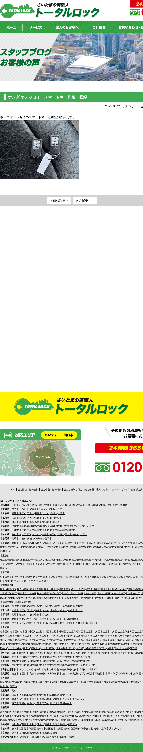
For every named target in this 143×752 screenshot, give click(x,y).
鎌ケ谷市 (78, 547)
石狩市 (22, 505)
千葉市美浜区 (93, 543)
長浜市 (15, 656)
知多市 (100, 644)
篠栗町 (105, 720)
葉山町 (127, 597)
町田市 (119, 564)
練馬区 (118, 559)
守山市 (38, 656)
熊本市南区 (69, 728)
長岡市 (15, 606)
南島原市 (72, 724)
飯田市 (94, 623)
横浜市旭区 (23, 589)
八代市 (117, 728)
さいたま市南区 (40, 580)
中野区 (126, 559)
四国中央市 (66, 703)
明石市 (13, 686)
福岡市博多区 (32, 711)
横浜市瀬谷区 (135, 589)
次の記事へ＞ (85, 200)
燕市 (70, 606)
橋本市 (17, 669)
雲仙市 (48, 724)
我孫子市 (101, 547)
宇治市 (56, 665)
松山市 (30, 703)
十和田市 (51, 509)
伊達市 (73, 505)
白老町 (81, 505)
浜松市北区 (32, 652)
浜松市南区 (96, 652)
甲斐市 (22, 619)
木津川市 (90, 665)
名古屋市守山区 (128, 635)
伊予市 (15, 703)
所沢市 (28, 576)
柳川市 (105, 715)
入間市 (21, 576)
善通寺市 (34, 699)
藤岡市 (48, 538)
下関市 (22, 694)
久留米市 (36, 715)
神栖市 (71, 530)
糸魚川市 (47, 606)
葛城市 (78, 661)
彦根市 (22, 656)
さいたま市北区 (107, 576)
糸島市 (80, 715)
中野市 (15, 623)
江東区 (51, 559)
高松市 (58, 699)
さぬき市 (67, 699)
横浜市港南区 (93, 589)
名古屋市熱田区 (126, 631)
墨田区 (34, 559)
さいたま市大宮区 (125, 576)
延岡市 (15, 732)
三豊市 (25, 699)
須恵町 (128, 720)
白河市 (80, 526)
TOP (13, 489)
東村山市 (62, 564)
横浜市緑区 (43, 593)
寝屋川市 (24, 673)
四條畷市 (41, 673)
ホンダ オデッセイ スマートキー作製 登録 (47, 97)
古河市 (30, 530)
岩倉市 (44, 648)
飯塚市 (45, 715)
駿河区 (127, 652)
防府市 (52, 694)
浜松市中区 (84, 652)
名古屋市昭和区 (57, 631)
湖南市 (79, 656)
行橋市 (123, 715)
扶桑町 (87, 648)
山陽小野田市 (34, 694)
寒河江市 (24, 521)
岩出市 (47, 669)
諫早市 (40, 724)
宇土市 (102, 728)
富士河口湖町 (64, 619)
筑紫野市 (71, 715)
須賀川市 (71, 526)
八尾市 (83, 673)
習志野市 (31, 543)
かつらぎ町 (27, 669)
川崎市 (65, 593)
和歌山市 (56, 669)
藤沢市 (72, 597)
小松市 (30, 614)
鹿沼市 (45, 534)
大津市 (30, 656)
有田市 (82, 669)
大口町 (79, 648)
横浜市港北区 (107, 589)
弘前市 (42, 509)
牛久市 (45, 530)
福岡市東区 (6, 711)
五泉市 (38, 606)
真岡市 (60, 534)
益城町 (94, 728)
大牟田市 (54, 715)
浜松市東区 (59, 652)
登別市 (88, 505)
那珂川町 (58, 720)
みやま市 (15, 720)
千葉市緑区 (136, 543)
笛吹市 (52, 619)
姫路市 (3, 682)
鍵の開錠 (22, 489)
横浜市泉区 (64, 589)
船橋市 (15, 543)
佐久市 (63, 623)
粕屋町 (74, 720)
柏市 (93, 547)
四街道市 (49, 543)
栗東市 (71, 656)
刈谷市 (21, 644)
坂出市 (50, 699)
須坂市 (30, 623)
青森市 (35, 509)
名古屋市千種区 (13, 635)
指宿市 (72, 737)
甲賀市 (86, 656)
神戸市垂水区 (106, 682)
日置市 (32, 737)
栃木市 (75, 534)
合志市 (87, 728)
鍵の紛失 (56, 489)
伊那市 (86, 623)
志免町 (67, 720)
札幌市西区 (107, 505)
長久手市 (69, 644)
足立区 (3, 559)
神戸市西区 (119, 682)
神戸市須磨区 (91, 682)
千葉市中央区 (123, 543)
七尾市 (15, 614)
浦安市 (54, 547)
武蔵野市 (12, 564)
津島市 (95, 648)
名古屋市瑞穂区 (91, 640)
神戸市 (11, 682)
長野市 (22, 623)
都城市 (45, 732)
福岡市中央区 (74, 711)
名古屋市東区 (61, 640)
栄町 (117, 547)
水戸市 (22, 530)
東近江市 (55, 656)
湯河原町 (27, 602)
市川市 (22, 543)
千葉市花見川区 (63, 543)
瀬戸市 (77, 644)
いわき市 (89, 526)
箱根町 (11, 602)
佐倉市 (40, 543)
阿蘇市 (79, 728)
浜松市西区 (71, 652)
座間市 (49, 597)
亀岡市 (30, 665)
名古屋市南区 (125, 640)
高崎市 (15, 538)
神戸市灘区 (33, 682)
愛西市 (102, 648)
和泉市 (134, 673)
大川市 (24, 720)
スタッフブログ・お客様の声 (127, 489)
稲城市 (104, 564)
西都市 (30, 732)
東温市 (22, 703)
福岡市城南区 (88, 711)
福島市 (22, 526)
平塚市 (64, 597)
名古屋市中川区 (91, 631)
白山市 (45, 614)
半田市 (108, 644)
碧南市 (44, 644)
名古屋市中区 (27, 631)
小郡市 (139, 715)
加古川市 (4, 686)
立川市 (137, 564)
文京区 (64, 559)
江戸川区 (43, 559)
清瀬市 (31, 564)
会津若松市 (53, 526)
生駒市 (22, 661)
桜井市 (70, 661)
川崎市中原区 (104, 593)
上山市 (56, 521)
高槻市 (32, 673)
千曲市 (38, 623)
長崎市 (63, 724)
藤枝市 (134, 652)
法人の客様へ (103, 489)
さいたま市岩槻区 (70, 576)
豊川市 (6, 644)
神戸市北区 (21, 682)
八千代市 (45, 547)
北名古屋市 (62, 648)
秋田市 (30, 517)
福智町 (136, 720)
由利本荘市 (56, 517)
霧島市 (25, 737)
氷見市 (15, 610)
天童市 (40, 521)
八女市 (131, 715)
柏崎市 (30, 606)
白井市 (87, 547)
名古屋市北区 (12, 640)
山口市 (15, 694)
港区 (112, 559)
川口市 (13, 576)
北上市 (45, 513)
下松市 (68, 694)
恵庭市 (48, 505)
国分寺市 (80, 564)
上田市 (45, 623)
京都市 (15, 665)
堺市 (117, 673)
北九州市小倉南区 (124, 711)
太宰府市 (115, 715)
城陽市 (71, 665)
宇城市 (110, 728)
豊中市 (65, 673)
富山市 (79, 610)
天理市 (42, 661)
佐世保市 (16, 724)
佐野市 (52, 534)
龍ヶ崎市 (62, 530)
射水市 (45, 610)
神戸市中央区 (47, 682)
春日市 (63, 715)
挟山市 (36, 576)
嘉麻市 (6, 720)
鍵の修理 (89, 489)
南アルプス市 (42, 619)
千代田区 (96, 559)
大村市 (32, 724)
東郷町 (139, 644)
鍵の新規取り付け (73, 489)
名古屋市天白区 (28, 640)
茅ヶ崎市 (81, 597)
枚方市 (15, 673)
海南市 (75, 669)
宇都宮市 (16, 534)
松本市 (71, 623)
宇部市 (45, 694)
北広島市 (31, 505)
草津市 (63, 656)
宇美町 (82, 720)
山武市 (138, 547)
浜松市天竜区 (19, 652)
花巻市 (38, 513)
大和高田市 (61, 661)
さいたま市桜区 (23, 580)
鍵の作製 (45, 489)
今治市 (38, 703)
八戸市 (60, 509)
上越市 (22, 606)
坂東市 (38, 530)
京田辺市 (80, 665)
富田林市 (110, 673)
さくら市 (36, 534)
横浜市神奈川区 (8, 589)
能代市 (22, 517)
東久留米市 (41, 564)
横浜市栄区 (121, 589)
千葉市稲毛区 (79, 543)
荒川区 (18, 559)
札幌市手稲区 (120, 505)
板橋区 (72, 559)
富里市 (28, 547)
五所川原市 (25, 509)
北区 (58, 559)
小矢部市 (55, 610)
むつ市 (15, 509)
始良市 (17, 737)
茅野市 (79, 623)
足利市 (68, 534)
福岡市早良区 (46, 711)
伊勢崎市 (39, 538)
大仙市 (38, 517)
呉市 (14, 690)
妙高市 (56, 606)
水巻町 (113, 720)
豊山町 (71, 648)
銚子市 (6, 551)
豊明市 (29, 644)
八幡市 (63, 665)
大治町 (125, 648)
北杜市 (15, 619)
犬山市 (11, 648)
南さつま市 (53, 737)
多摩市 (111, 564)
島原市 (56, 724)
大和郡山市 (33, 661)
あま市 (118, 648)
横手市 (45, 517)
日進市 (60, 644)
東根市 (32, 521)
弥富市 (110, 648)
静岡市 (106, 652)
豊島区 (80, 559)
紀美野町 (66, 669)
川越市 (44, 576)
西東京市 (22, 564)
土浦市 (15, 530)
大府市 (93, 644)
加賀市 (38, 614)
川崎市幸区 (90, 593)
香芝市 (50, 661)
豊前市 (49, 720)
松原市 (91, 673)
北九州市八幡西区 (105, 711)
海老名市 (40, 597)
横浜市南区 (55, 593)
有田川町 (92, 669)
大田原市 (26, 534)
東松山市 (4, 576)
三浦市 (6, 597)
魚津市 (38, 610)
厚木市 (24, 597)
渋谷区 (134, 559)
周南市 (60, 694)
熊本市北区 (17, 728)
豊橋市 (14, 644)
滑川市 (30, 610)
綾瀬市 (57, 597)
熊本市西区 (30, 728)
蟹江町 (133, 648)
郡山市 (63, 526)
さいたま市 (54, 576)
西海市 (25, 724)
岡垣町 (97, 720)
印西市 (110, 547)
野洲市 (45, 656)
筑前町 (120, 720)
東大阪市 (74, 673)
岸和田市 (125, 673)
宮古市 (30, 513)
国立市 (88, 564)
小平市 (71, 564)
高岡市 (22, 610)
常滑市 (116, 644)
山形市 (48, 521)
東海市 (85, 644)
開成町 (3, 602)
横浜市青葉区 (36, 589)
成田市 (123, 547)
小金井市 (52, 564)
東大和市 (128, 564)
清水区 (114, 652)
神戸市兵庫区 (62, 682)
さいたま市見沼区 (89, 576)
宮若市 (41, 720)
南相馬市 (31, 526)
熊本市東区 (57, 728)
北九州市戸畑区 (23, 715)
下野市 (83, 534)
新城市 (124, 644)
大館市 (15, 517)
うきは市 (33, 720)
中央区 (105, 559)
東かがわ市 (78, 699)
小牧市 (18, 648)
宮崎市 (38, 732)
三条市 (63, 606)
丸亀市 (42, 699)
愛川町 (135, 597)
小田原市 (109, 597)
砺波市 (63, 610)
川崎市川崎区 (76, 593)
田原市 (131, 644)
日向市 (22, 732)
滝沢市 (15, 513)
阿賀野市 (78, 606)
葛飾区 (11, 559)
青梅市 (3, 568)
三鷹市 (3, 564)
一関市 (61, 513)
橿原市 (86, 661)
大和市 (31, 597)
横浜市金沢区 (78, 589)
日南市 (53, 732)
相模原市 (15, 597)
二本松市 (41, 526)
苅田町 (90, 720)
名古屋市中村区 (30, 635)
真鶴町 (18, 602)
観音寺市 (16, 699)
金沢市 (22, 614)
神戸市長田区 (76, 682)
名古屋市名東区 (64, 635)
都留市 (75, 619)
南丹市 (22, 665)
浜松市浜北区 (46, 652)
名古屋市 (4, 631)
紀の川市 (39, 669)
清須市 (51, 648)
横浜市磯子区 (51, 589)
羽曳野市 (100, 673)
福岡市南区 (18, 711)
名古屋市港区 (98, 635)
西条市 (45, 703)
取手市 (53, 530)
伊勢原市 (99, 597)
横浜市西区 (11, 593)
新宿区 (87, 559)
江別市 (15, 505)
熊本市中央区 (43, 728)
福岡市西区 (60, 711)
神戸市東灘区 (133, 682)
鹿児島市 (41, 737)
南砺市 (71, 610)
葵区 (120, 652)
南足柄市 (119, 597)
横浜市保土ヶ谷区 (27, 593)
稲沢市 (26, 648)
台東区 (26, 559)
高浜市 (37, 644)
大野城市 (97, 715)
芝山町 (131, 547)
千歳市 (56, 505)
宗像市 (88, 715)
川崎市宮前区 (133, 593)
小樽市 (40, 505)
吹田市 (50, 673)
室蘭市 (96, 505)
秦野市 (90, 597)
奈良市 (15, 661)
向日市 (38, 665)
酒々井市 (20, 547)
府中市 (96, 564)
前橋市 (22, 538)
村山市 (15, 521)
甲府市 (30, 619)
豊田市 (52, 644)
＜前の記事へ (59, 200)
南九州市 (64, 737)
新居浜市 (55, 703)
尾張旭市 (35, 648)
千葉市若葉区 (108, 543)
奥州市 (53, 513)
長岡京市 (47, 665)
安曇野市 (55, 623)
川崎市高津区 (118, 593)
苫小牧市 (64, 505)
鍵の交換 (33, 489)
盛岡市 (22, 513)
